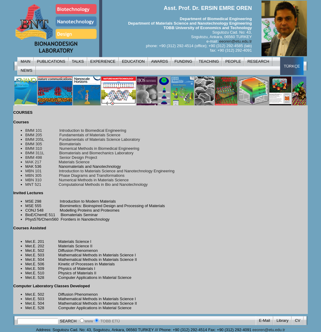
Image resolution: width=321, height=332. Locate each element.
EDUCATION (133, 61)
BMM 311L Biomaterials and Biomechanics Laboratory (79, 153)
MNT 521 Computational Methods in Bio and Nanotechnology (86, 184)
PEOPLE (233, 61)
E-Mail (264, 320)
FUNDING (183, 61)
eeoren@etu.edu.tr (235, 41)
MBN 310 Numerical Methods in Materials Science (77, 180)
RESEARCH (258, 61)
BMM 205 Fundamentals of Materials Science (72, 135)
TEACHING (209, 61)
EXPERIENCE (102, 61)
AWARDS (159, 61)
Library (283, 320)
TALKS (78, 61)
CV (297, 320)
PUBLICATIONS (51, 61)
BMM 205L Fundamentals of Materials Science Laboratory (82, 139)
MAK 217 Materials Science (57, 162)
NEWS (26, 70)
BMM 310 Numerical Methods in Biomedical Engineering (82, 148)
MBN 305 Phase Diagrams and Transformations (74, 175)
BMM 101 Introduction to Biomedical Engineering (75, 130)
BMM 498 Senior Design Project (61, 157)
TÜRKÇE (292, 66)
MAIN (26, 61)
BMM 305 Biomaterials (53, 144)
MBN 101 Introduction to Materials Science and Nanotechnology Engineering (99, 171)
